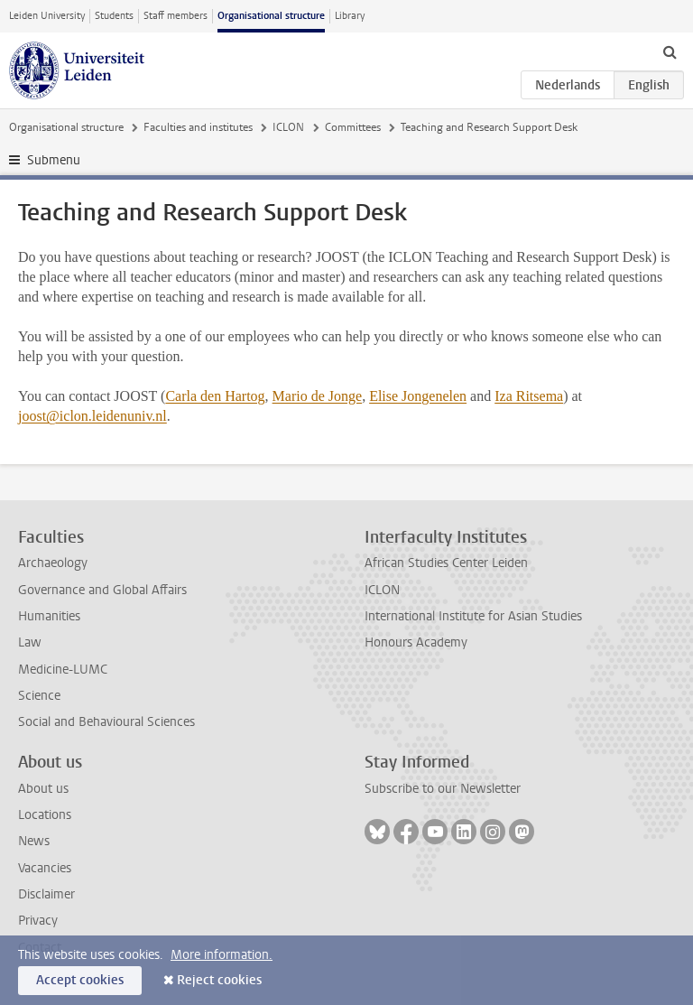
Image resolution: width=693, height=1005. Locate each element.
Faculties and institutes (198, 127)
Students (114, 16)
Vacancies (44, 868)
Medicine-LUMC (62, 669)
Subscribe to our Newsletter (443, 788)
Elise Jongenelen (418, 396)
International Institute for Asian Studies (473, 616)
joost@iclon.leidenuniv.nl (92, 415)
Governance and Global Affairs (102, 590)
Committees (353, 127)
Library (350, 16)
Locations (44, 815)
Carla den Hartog (214, 396)
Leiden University (47, 16)
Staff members (175, 16)
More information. (222, 954)
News (34, 841)
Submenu (53, 160)
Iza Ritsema (528, 396)
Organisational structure (271, 16)
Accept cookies (80, 980)
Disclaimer (46, 894)
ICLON (288, 127)
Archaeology (53, 563)
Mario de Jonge (318, 396)
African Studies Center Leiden (446, 563)
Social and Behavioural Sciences (106, 721)
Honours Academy (416, 642)
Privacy (38, 920)
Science (39, 695)
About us (43, 788)
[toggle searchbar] (669, 51)
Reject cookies (219, 980)
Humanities (49, 616)
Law (30, 642)
